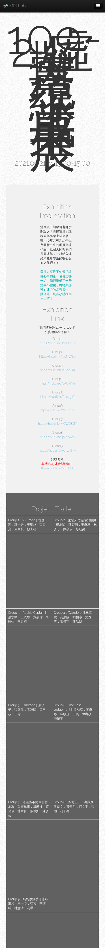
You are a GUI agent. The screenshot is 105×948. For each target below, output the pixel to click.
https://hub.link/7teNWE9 (57, 356)
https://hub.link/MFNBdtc (57, 468)
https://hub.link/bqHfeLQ (57, 343)
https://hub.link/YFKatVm (57, 410)
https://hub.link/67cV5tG (57, 397)
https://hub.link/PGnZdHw (57, 450)
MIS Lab (14, 6)
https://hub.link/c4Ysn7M (57, 370)
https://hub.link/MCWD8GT (57, 423)
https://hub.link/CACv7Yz (57, 383)
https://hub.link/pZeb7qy (57, 437)
